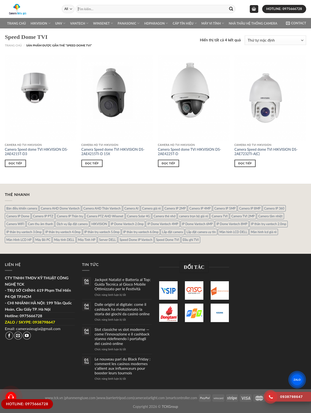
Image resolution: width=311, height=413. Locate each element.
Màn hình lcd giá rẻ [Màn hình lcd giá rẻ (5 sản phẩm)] (263, 232)
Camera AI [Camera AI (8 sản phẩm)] (131, 208)
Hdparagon (156, 23)
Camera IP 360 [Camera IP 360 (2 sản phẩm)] (274, 208)
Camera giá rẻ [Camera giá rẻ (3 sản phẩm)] (151, 208)
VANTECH (79, 23)
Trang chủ (16, 23)
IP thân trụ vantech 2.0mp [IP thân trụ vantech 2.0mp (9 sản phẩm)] (268, 224)
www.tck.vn (54, 398)
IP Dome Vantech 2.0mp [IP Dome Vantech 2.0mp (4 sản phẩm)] (127, 224)
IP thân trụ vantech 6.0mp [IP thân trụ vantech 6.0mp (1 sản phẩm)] (140, 232)
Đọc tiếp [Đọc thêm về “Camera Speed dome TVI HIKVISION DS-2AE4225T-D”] (168, 163)
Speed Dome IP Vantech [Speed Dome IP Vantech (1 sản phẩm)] (136, 240)
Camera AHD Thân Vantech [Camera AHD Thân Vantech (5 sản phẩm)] (102, 208)
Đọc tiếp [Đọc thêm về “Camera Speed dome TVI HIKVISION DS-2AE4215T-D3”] (15, 163)
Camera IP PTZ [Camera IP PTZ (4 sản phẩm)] (43, 216)
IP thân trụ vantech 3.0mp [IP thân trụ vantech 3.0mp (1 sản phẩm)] (24, 232)
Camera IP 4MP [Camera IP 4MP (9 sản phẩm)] (200, 208)
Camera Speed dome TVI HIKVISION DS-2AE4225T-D (189, 151)
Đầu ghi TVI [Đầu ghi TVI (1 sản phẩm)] (191, 240)
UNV (60, 23)
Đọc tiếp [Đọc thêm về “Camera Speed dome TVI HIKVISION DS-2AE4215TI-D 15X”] (92, 163)
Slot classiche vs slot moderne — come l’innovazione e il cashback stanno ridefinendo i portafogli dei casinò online (122, 336)
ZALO (297, 379)
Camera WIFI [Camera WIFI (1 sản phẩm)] (15, 224)
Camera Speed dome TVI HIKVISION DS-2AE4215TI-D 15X (113, 151)
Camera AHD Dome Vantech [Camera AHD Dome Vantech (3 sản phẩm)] (60, 208)
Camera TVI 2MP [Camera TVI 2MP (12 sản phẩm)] (243, 216)
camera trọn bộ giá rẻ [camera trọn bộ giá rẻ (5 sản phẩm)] (193, 216)
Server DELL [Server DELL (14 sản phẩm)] (107, 240)
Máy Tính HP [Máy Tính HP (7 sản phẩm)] (86, 240)
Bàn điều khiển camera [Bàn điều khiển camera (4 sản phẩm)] (21, 208)
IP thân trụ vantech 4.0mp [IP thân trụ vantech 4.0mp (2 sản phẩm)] (62, 232)
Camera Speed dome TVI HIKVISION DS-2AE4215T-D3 (36, 151)
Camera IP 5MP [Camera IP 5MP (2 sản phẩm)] (225, 208)
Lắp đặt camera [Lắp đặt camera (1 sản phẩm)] (172, 232)
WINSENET (103, 23)
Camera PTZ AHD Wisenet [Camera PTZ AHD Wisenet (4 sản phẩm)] (105, 216)
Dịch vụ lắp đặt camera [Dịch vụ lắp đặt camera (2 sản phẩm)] (72, 224)
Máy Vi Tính (212, 23)
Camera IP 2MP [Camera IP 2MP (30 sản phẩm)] (175, 208)
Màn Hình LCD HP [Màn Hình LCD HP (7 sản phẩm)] (19, 240)
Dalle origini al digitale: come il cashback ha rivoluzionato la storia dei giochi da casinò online (122, 309)
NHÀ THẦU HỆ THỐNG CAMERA (253, 23)
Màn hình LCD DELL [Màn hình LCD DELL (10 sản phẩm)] (233, 232)
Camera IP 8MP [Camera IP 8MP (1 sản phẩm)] (249, 208)
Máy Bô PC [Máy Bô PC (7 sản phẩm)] (42, 240)
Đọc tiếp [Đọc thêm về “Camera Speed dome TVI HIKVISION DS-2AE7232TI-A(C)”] (245, 163)
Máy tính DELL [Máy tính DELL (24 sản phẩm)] (64, 240)
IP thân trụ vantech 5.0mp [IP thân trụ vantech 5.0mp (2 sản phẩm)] (102, 232)
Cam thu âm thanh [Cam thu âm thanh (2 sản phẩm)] (40, 224)
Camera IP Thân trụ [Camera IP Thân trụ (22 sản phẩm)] (70, 216)
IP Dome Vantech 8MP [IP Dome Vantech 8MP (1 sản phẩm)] (231, 224)
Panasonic (128, 23)
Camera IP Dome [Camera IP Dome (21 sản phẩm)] (17, 216)
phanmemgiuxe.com (80, 398)
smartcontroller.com (182, 398)
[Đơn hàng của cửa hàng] (275, 40)
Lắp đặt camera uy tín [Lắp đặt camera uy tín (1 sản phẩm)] (201, 232)
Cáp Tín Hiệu (185, 23)
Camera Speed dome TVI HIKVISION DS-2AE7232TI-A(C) (266, 151)
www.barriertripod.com (115, 398)
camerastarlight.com (149, 398)
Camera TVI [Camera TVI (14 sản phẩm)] (220, 216)
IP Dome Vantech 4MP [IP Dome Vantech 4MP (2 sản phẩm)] (162, 224)
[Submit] (231, 9)
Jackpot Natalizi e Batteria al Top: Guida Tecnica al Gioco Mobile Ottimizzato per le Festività (123, 284)
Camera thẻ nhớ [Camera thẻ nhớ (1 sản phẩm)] (164, 216)
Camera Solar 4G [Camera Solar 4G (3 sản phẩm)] (138, 216)
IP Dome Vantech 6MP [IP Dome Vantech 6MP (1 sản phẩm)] (197, 224)
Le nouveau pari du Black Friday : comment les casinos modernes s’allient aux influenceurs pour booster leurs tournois (122, 366)
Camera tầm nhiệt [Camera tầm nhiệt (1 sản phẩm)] (270, 216)
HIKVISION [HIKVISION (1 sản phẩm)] (99, 224)
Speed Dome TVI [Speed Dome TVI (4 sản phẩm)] (167, 240)
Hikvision (41, 23)
